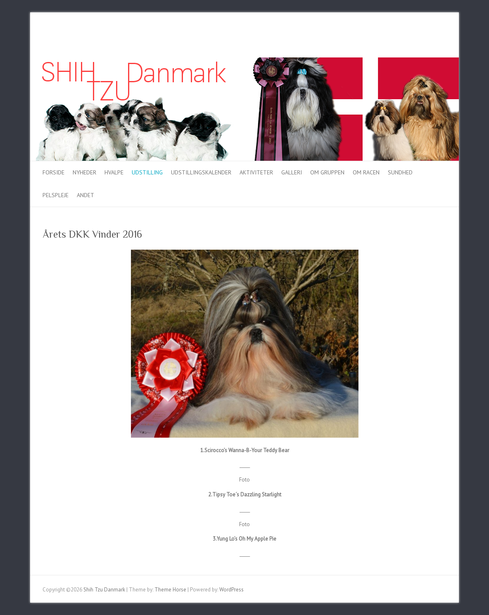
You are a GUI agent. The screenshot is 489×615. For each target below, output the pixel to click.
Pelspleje (56, 195)
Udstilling (147, 172)
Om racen (366, 172)
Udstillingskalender (201, 172)
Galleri (291, 172)
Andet (85, 195)
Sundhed (400, 172)
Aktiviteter (256, 172)
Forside (53, 172)
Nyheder (84, 172)
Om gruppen (327, 172)
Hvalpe (113, 172)
